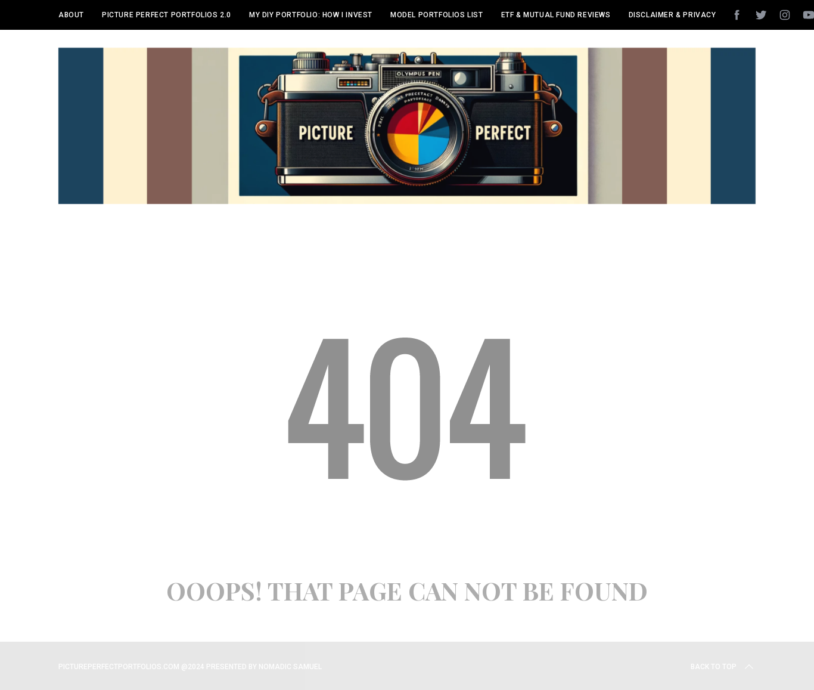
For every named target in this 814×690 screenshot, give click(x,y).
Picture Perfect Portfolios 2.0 (166, 15)
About (71, 15)
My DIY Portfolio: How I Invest (310, 15)
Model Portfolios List (436, 15)
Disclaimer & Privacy (672, 15)
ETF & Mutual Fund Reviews (556, 15)
